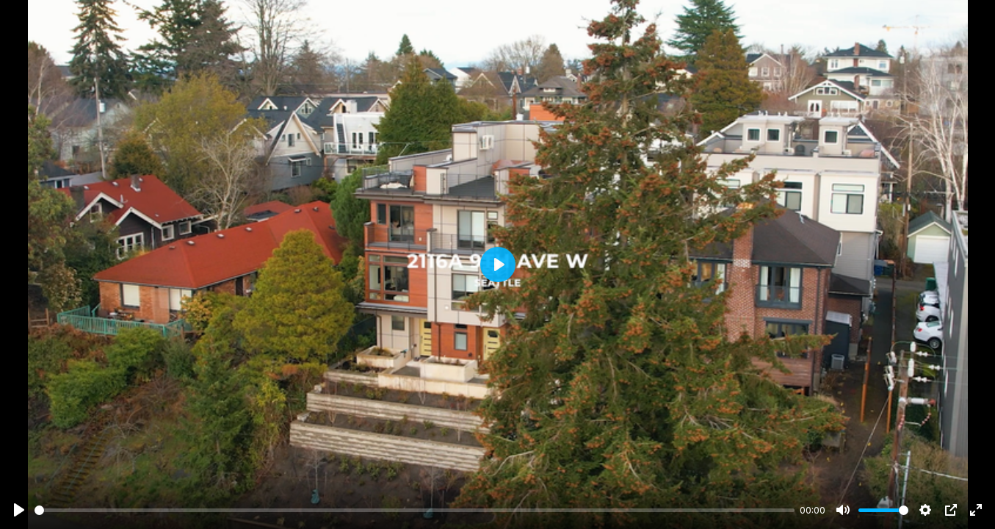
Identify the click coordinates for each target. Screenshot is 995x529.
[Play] (19, 510)
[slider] (415, 510)
